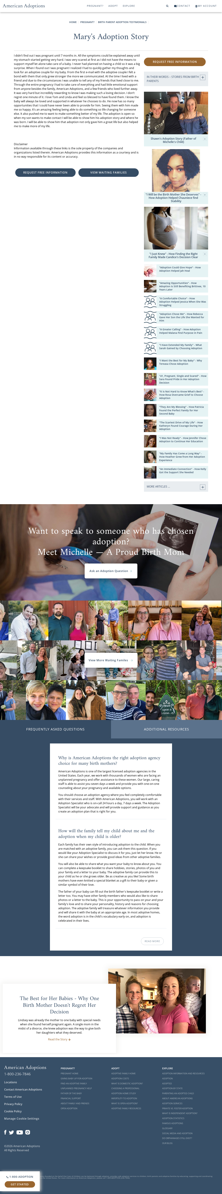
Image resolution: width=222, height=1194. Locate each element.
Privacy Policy (13, 1104)
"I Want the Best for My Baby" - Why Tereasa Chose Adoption (180, 362)
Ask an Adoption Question (111, 571)
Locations (10, 1082)
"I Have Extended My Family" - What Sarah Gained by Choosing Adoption (180, 346)
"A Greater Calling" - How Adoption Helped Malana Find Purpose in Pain (180, 331)
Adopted (167, 1083)
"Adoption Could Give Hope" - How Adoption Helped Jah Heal (180, 269)
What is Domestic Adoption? (127, 1083)
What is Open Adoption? (124, 1103)
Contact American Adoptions (23, 1089)
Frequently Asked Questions (55, 729)
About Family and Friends (75, 1103)
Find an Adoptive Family (74, 1083)
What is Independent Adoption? (179, 1113)
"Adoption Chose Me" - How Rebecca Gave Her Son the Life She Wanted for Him (181, 317)
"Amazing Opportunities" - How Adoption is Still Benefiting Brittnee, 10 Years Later (182, 286)
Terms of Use (13, 1097)
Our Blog (167, 1143)
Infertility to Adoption (124, 1098)
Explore (129, 5)
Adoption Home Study (123, 1093)
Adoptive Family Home (123, 1073)
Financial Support (71, 1098)
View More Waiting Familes (111, 660)
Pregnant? (95, 5)
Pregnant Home (69, 1073)
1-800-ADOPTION (19, 1176)
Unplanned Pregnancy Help (76, 1088)
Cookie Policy (13, 1111)
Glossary (167, 1128)
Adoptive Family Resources (126, 1108)
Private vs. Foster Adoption (177, 1108)
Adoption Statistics (173, 1118)
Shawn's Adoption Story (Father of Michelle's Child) (179, 140)
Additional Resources (166, 729)
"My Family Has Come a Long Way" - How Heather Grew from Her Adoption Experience (182, 457)
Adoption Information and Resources (183, 1073)
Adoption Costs (120, 1078)
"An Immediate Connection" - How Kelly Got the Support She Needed (182, 470)
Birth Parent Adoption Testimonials (122, 22)
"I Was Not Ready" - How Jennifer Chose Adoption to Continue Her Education (182, 439)
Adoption (167, 1078)
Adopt (113, 5)
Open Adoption (69, 1108)
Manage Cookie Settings (21, 1118)
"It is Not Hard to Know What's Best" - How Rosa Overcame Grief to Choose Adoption (181, 395)
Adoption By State (172, 1088)
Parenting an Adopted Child (178, 1093)
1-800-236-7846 (17, 1074)
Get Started (20, 1184)
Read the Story (59, 1039)
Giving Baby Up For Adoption (76, 1078)
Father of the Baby (71, 1093)
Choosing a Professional (125, 1088)
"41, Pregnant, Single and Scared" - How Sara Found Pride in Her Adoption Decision (182, 379)
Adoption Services (172, 1103)
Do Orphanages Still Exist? (177, 1138)
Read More (152, 941)
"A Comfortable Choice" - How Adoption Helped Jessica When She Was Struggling (182, 302)
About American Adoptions (177, 1098)
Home (73, 22)
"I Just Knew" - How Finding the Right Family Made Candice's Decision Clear (178, 255)
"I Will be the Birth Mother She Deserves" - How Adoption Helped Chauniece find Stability (176, 198)
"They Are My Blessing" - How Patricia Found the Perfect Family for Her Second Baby (181, 410)
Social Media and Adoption (177, 1133)
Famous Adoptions (172, 1123)
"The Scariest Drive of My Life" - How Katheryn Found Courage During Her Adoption (181, 426)
